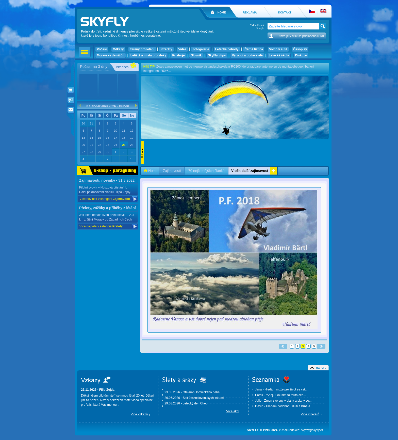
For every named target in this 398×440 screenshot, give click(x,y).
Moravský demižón (110, 55)
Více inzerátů (310, 414)
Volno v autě (278, 49)
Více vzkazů (139, 414)
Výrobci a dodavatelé (247, 55)
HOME (222, 12)
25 (123, 144)
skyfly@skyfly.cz (312, 430)
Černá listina (254, 49)
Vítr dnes (122, 67)
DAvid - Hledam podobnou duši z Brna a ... (284, 406)
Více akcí (232, 411)
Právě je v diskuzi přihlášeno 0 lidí (300, 36)
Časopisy (300, 49)
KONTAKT (284, 12)
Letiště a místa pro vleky (148, 55)
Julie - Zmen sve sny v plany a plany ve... (283, 400)
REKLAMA (250, 12)
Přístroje (178, 55)
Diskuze (301, 55)
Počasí (102, 49)
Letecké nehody (226, 49)
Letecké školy (279, 55)
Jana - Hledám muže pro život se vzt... (281, 389)
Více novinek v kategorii (104, 199)
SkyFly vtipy (217, 55)
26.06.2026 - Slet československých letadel (194, 398)
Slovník (196, 55)
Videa (182, 49)
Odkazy (118, 49)
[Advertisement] (236, 152)
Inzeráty (166, 49)
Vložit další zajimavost (249, 171)
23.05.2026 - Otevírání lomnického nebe (192, 392)
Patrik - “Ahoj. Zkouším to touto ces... (280, 395)
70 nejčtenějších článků (206, 171)
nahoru (321, 367)
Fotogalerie (201, 49)
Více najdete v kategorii (101, 226)
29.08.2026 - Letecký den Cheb (186, 403)
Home (153, 171)
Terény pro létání (142, 49)
